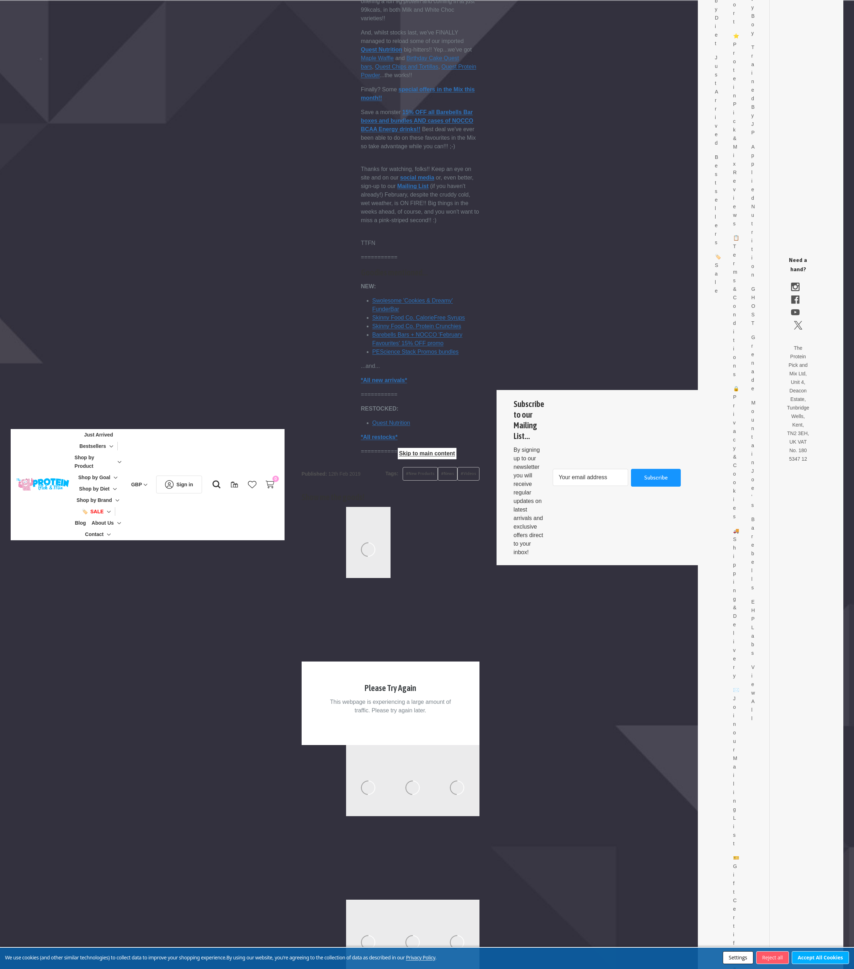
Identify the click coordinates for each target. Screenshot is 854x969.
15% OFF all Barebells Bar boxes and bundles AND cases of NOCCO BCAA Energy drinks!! (440, 120)
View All (768, 684)
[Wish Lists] (263, 484)
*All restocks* (402, 437)
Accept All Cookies (820, 957)
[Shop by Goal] (106, 477)
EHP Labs (768, 618)
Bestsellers (739, 191)
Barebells (767, 545)
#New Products (443, 473)
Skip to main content (427, 453)
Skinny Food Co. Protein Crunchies (439, 326)
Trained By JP (767, 81)
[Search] (228, 484)
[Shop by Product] (106, 461)
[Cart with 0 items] (281, 484)
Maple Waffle (400, 58)
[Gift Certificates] (246, 484)
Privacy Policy (420, 957)
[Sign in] (190, 484)
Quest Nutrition (404, 50)
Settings (738, 957)
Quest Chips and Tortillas (429, 67)
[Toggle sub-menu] (121, 446)
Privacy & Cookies (753, 448)
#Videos (491, 473)
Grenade (768, 354)
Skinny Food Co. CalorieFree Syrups (441, 318)
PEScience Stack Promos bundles (438, 352)
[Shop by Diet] (105, 488)
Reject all (772, 957)
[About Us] (114, 523)
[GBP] (151, 484)
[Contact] (105, 534)
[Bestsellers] (104, 446)
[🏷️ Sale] (104, 511)
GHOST (768, 297)
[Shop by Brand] (105, 500)
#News (470, 473)
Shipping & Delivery (753, 599)
